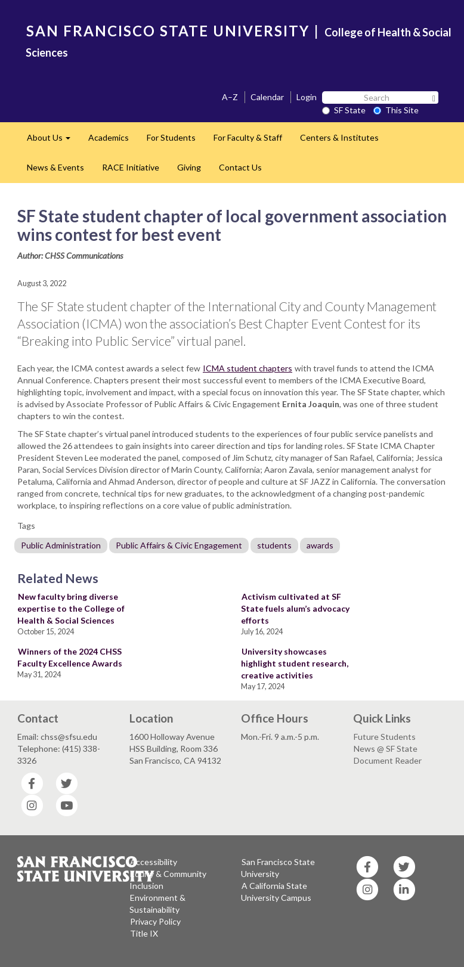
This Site (396, 110)
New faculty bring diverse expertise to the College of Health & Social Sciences (71, 608)
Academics (108, 137)
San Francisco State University (278, 868)
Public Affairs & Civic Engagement (179, 545)
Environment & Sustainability (157, 903)
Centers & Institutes (339, 137)
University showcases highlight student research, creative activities (294, 663)
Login (306, 97)
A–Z (230, 97)
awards (320, 545)
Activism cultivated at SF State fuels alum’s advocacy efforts (295, 608)
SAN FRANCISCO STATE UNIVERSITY (168, 30)
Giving (189, 167)
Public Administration (61, 545)
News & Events (55, 167)
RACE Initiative (130, 167)
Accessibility (153, 862)
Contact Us (240, 167)
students (274, 545)
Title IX (144, 933)
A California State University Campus (276, 892)
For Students (171, 137)
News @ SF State (385, 748)
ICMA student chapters (247, 368)
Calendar (267, 97)
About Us (53, 141)
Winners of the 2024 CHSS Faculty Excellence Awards (69, 657)
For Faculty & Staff (248, 137)
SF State (344, 110)
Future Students (385, 737)
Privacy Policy (155, 921)
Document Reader (388, 760)
